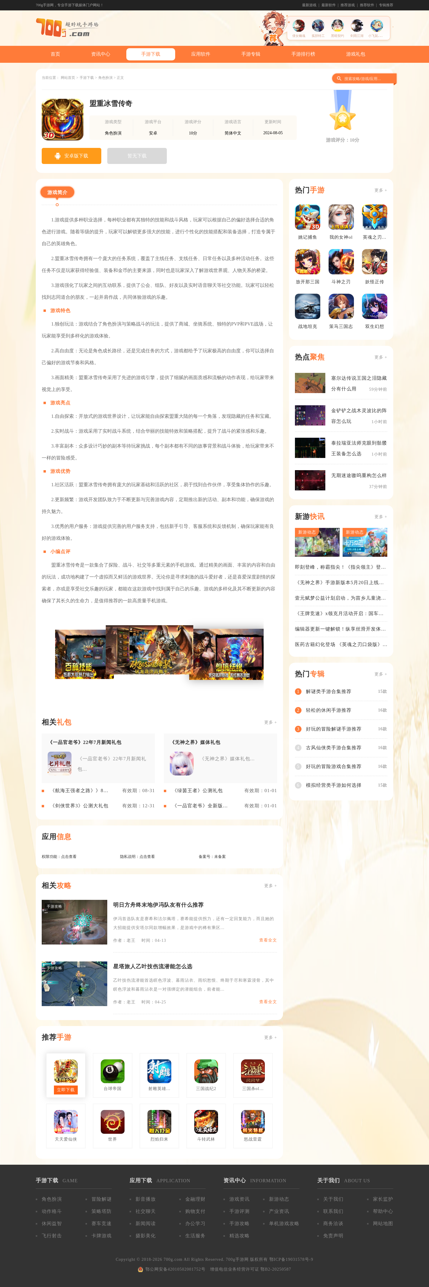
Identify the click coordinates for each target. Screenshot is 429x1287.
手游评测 (239, 1211)
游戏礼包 (355, 54)
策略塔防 (101, 1211)
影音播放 (146, 1199)
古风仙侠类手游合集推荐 (334, 747)
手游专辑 (250, 54)
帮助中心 (383, 1211)
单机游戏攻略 (284, 1223)
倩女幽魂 (298, 35)
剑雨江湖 (356, 35)
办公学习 (195, 1223)
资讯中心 (100, 54)
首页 (55, 54)
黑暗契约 (337, 35)
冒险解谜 (101, 1199)
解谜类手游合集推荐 (329, 691)
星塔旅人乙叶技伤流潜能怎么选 (152, 966)
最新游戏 (309, 5)
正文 (120, 78)
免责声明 (333, 1235)
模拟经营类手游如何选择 (334, 785)
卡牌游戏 (101, 1235)
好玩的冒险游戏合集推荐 (334, 766)
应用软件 (200, 54)
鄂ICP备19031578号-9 (291, 1259)
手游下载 (150, 54)
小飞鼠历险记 (378, 35)
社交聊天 (146, 1211)
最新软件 (328, 5)
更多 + (270, 722)
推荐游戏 (348, 5)
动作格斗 (52, 1211)
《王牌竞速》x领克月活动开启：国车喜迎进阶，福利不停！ (339, 614)
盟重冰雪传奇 (110, 103)
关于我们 (333, 1199)
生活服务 (195, 1235)
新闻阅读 (146, 1223)
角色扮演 (105, 78)
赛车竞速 (101, 1223)
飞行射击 (52, 1235)
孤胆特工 (318, 35)
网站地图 (383, 1223)
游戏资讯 (239, 1199)
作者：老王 (124, 940)
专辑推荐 (386, 5)
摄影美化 (146, 1235)
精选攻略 (239, 1235)
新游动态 (279, 1199)
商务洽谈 (333, 1223)
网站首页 (68, 78)
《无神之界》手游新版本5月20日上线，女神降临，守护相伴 (339, 583)
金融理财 (195, 1199)
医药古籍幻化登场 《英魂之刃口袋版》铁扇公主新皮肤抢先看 (339, 645)
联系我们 (333, 1211)
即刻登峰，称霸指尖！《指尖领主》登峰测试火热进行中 (340, 567)
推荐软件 (367, 5)
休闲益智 (52, 1223)
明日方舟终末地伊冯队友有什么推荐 (158, 905)
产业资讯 (279, 1211)
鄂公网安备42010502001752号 (175, 1269)
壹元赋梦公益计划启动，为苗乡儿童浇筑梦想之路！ (340, 598)
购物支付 (195, 1211)
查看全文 (268, 940)
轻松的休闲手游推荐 (329, 710)
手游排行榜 (303, 54)
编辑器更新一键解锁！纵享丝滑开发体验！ (338, 629)
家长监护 (383, 1199)
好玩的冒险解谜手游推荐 (334, 728)
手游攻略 (239, 1223)
